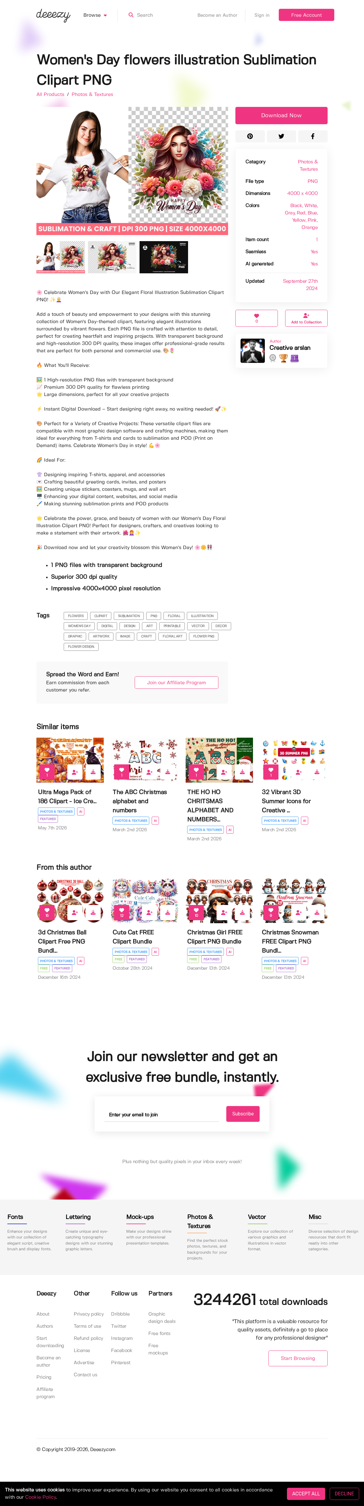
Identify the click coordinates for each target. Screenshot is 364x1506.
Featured (48, 819)
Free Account (306, 15)
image (125, 636)
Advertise (84, 1363)
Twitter (118, 1326)
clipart (100, 616)
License (82, 1350)
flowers (76, 616)
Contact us (85, 1375)
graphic (75, 636)
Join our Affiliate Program (176, 683)
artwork (101, 636)
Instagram (122, 1338)
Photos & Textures (92, 94)
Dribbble (120, 1314)
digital (107, 626)
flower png (203, 636)
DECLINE (344, 1494)
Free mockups (158, 1349)
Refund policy (88, 1338)
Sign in (262, 15)
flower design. (81, 646)
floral (174, 616)
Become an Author (221, 15)
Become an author (48, 1362)
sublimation (129, 616)
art (149, 626)
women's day (79, 626)
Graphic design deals (161, 1318)
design (129, 626)
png (153, 616)
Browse (100, 15)
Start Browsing (298, 1358)
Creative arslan (290, 348)
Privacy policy (88, 1314)
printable (172, 626)
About (42, 1314)
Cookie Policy (40, 1497)
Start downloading (50, 1342)
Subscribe (243, 1114)
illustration (202, 616)
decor (221, 626)
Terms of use (87, 1326)
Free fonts (159, 1333)
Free (44, 968)
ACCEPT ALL (306, 1494)
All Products (51, 94)
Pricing (44, 1377)
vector (198, 626)
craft (146, 636)
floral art (172, 636)
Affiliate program (45, 1393)
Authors (44, 1326)
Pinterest (120, 1363)
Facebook (121, 1350)
